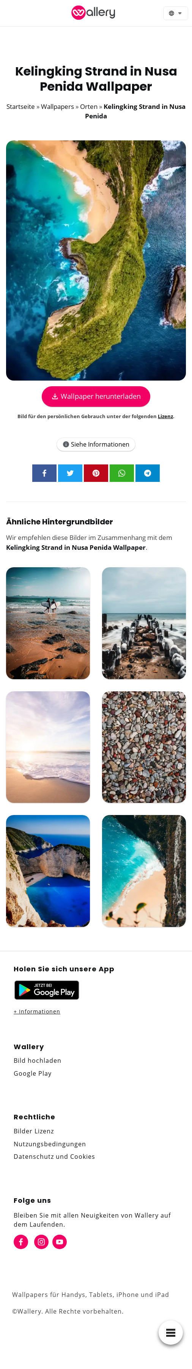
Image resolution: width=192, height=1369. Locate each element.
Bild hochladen (37, 1060)
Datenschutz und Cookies (54, 1156)
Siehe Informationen (96, 444)
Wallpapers (57, 106)
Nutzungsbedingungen (50, 1144)
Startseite (20, 106)
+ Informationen (37, 1011)
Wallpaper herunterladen (96, 396)
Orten (89, 106)
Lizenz (165, 416)
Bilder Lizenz (34, 1131)
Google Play (33, 1073)
